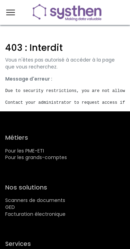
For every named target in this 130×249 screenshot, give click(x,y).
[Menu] (11, 12)
